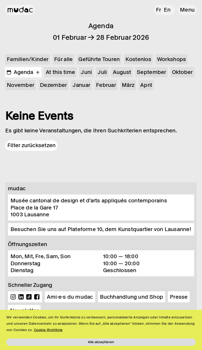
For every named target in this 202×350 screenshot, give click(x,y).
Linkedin (21, 296)
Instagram (13, 296)
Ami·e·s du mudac (70, 296)
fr (158, 9)
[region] (101, 330)
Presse (179, 296)
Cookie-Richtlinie (48, 330)
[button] (187, 10)
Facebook (36, 296)
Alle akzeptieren (101, 342)
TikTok (29, 296)
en (167, 9)
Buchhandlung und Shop (131, 296)
